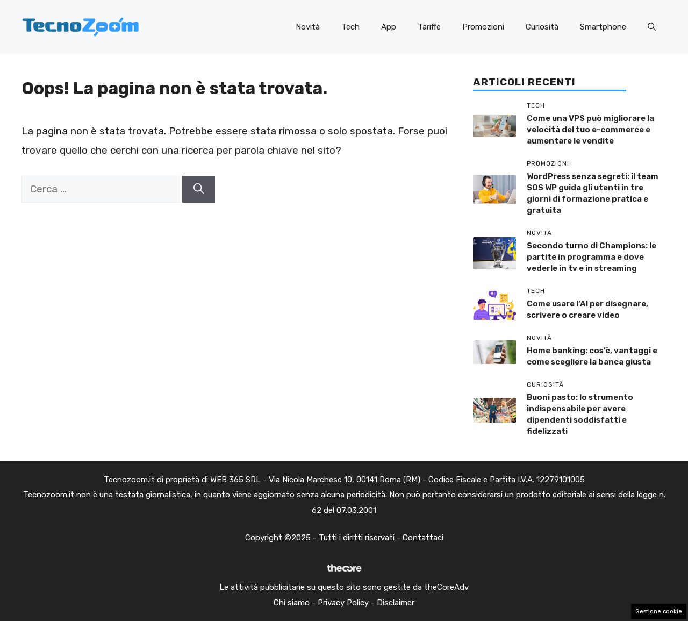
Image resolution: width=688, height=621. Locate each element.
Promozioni (483, 27)
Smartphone (603, 27)
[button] (651, 27)
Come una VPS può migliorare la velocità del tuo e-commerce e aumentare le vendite (590, 129)
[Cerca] (198, 189)
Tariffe (429, 27)
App (388, 27)
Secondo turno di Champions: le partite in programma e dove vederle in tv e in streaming (591, 257)
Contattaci (423, 538)
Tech (350, 27)
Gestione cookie (658, 611)
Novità (308, 27)
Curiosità (542, 27)
